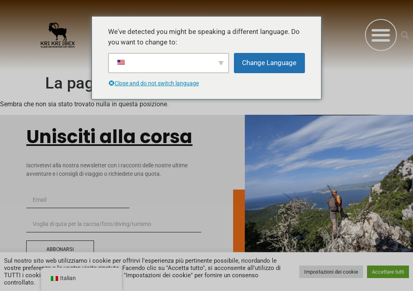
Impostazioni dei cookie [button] (331, 272)
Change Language (269, 63)
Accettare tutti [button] (388, 272)
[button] (381, 35)
